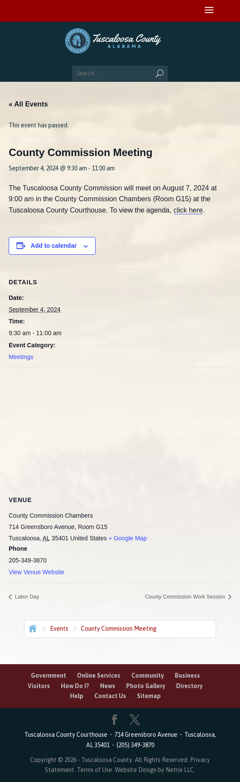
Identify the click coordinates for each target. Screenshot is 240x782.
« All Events (28, 104)
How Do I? (75, 685)
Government (48, 675)
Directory (189, 685)
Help (76, 695)
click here (188, 210)
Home (32, 628)
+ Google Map (127, 538)
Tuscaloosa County (106, 759)
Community (147, 675)
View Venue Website (36, 572)
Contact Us (110, 695)
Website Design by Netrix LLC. (155, 769)
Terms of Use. (96, 769)
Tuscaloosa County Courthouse (67, 734)
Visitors (39, 685)
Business (187, 675)
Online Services (98, 675)
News (107, 685)
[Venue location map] (120, 430)
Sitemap (149, 695)
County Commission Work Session (186, 597)
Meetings (21, 356)
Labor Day (26, 597)
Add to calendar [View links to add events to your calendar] (54, 245)
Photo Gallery (145, 685)
